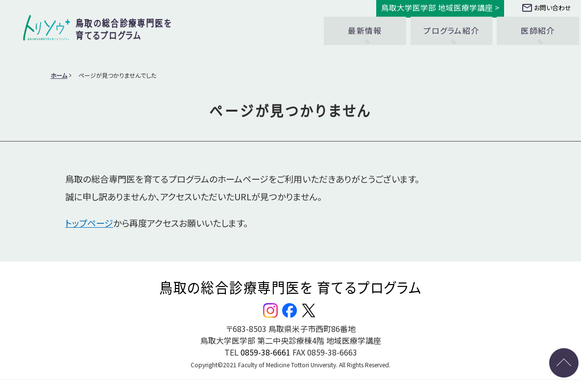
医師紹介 (538, 26)
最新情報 (365, 26)
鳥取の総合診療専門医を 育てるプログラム (290, 287)
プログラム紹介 (451, 26)
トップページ (89, 222)
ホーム (58, 75)
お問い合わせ (546, 8)
